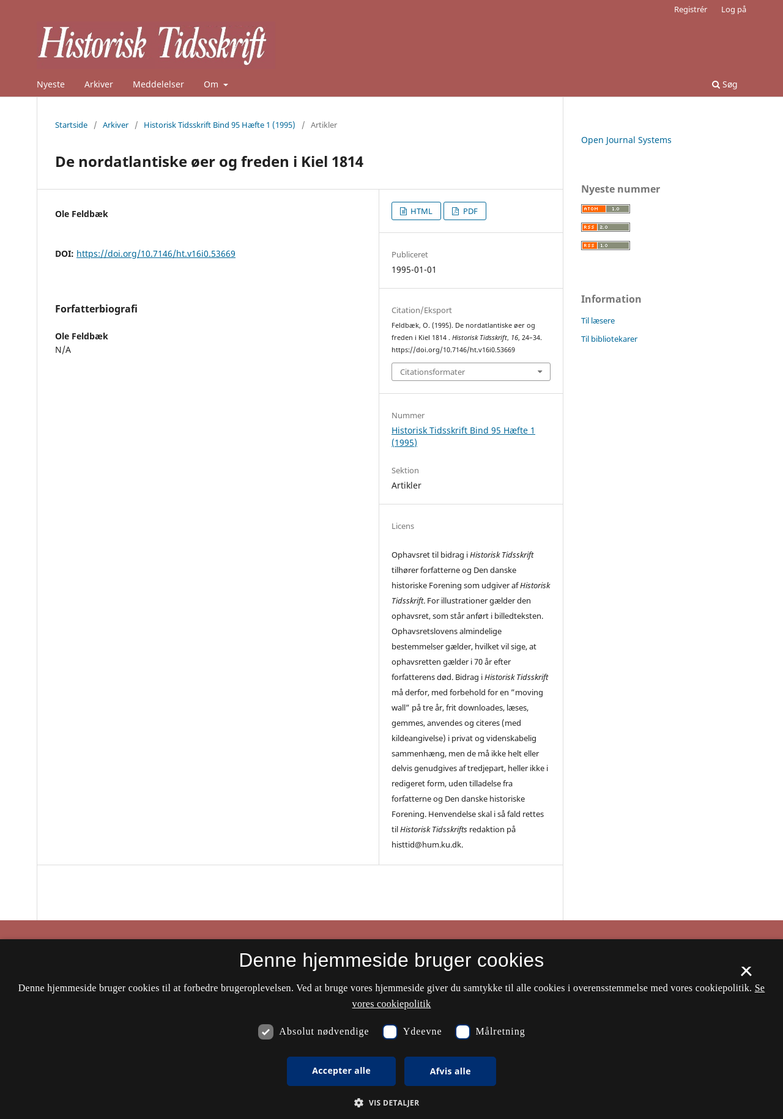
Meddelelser (158, 84)
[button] (391, 1102)
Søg (725, 84)
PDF (469, 210)
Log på (733, 9)
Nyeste (51, 84)
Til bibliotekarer (609, 338)
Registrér (690, 9)
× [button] (746, 975)
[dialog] (391, 1029)
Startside (71, 124)
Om (212, 84)
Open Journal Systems (626, 140)
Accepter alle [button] (341, 1070)
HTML (420, 210)
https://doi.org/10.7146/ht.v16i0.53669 (156, 253)
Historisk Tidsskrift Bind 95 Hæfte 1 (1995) (219, 124)
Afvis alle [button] (450, 1071)
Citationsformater (432, 371)
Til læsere (598, 320)
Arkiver (98, 84)
